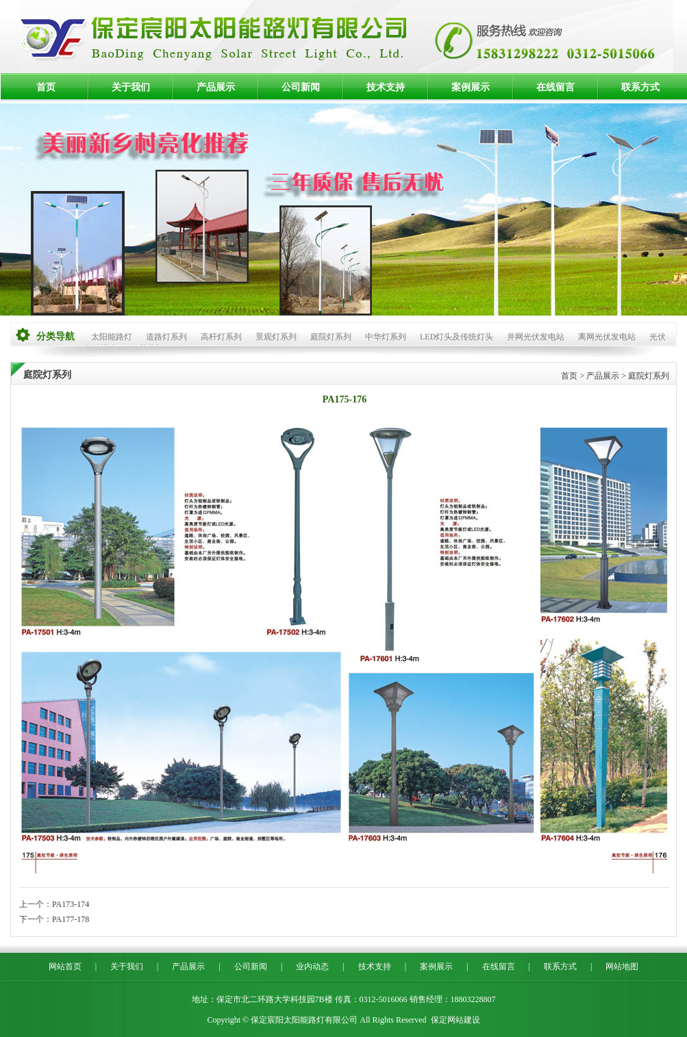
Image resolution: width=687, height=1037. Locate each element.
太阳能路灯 (111, 337)
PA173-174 (70, 904)
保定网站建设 (455, 1020)
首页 (45, 87)
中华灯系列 (385, 337)
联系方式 (640, 87)
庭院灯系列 (330, 337)
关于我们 (131, 87)
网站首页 (65, 966)
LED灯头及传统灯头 (456, 337)
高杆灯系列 (221, 337)
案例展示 (470, 87)
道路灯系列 (166, 337)
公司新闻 (301, 87)
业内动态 (312, 966)
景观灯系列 (276, 337)
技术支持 (385, 87)
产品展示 (216, 87)
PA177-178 (70, 919)
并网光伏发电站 (535, 337)
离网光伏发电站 (607, 337)
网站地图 (621, 966)
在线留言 (555, 87)
